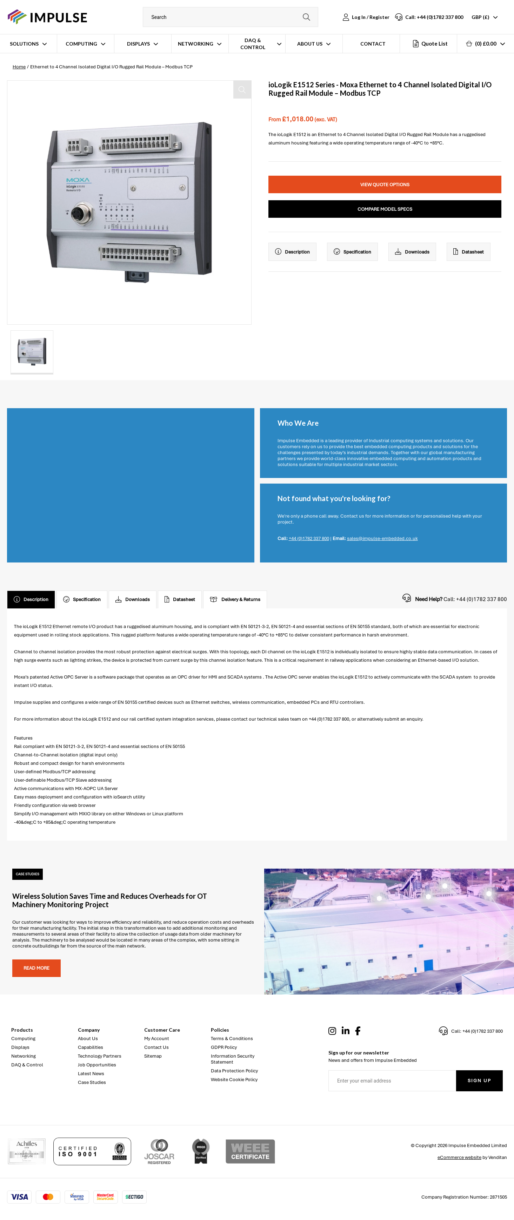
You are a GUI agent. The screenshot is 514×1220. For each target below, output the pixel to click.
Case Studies (92, 1082)
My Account (156, 1039)
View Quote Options (384, 185)
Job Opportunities (97, 1065)
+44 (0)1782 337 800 (309, 538)
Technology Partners (99, 1056)
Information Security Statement (232, 1059)
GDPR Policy (224, 1047)
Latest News (91, 1074)
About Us (309, 44)
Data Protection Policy (234, 1071)
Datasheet (468, 252)
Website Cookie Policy (234, 1080)
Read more (36, 968)
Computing (81, 44)
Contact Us (156, 1047)
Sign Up (479, 1081)
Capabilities (90, 1047)
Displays (138, 44)
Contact (373, 44)
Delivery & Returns (235, 599)
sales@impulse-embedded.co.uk (382, 538)
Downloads (412, 252)
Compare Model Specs (385, 209)
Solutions (24, 44)
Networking (195, 44)
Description (292, 252)
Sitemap (153, 1056)
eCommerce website (459, 1157)
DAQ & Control (252, 43)
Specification (352, 252)
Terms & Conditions (232, 1039)
